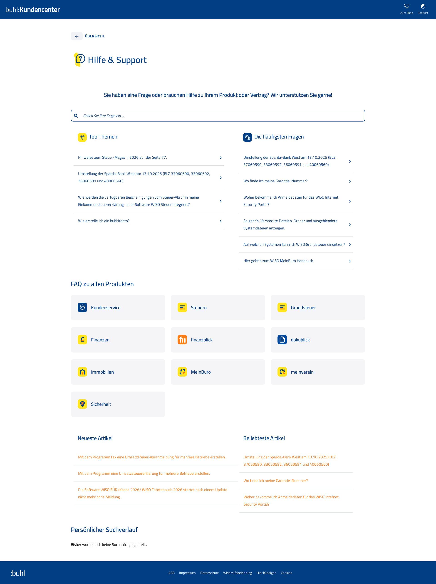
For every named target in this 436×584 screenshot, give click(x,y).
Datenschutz (209, 572)
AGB (171, 572)
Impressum (187, 572)
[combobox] (222, 116)
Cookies (286, 572)
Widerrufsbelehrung (237, 572)
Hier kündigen (266, 572)
